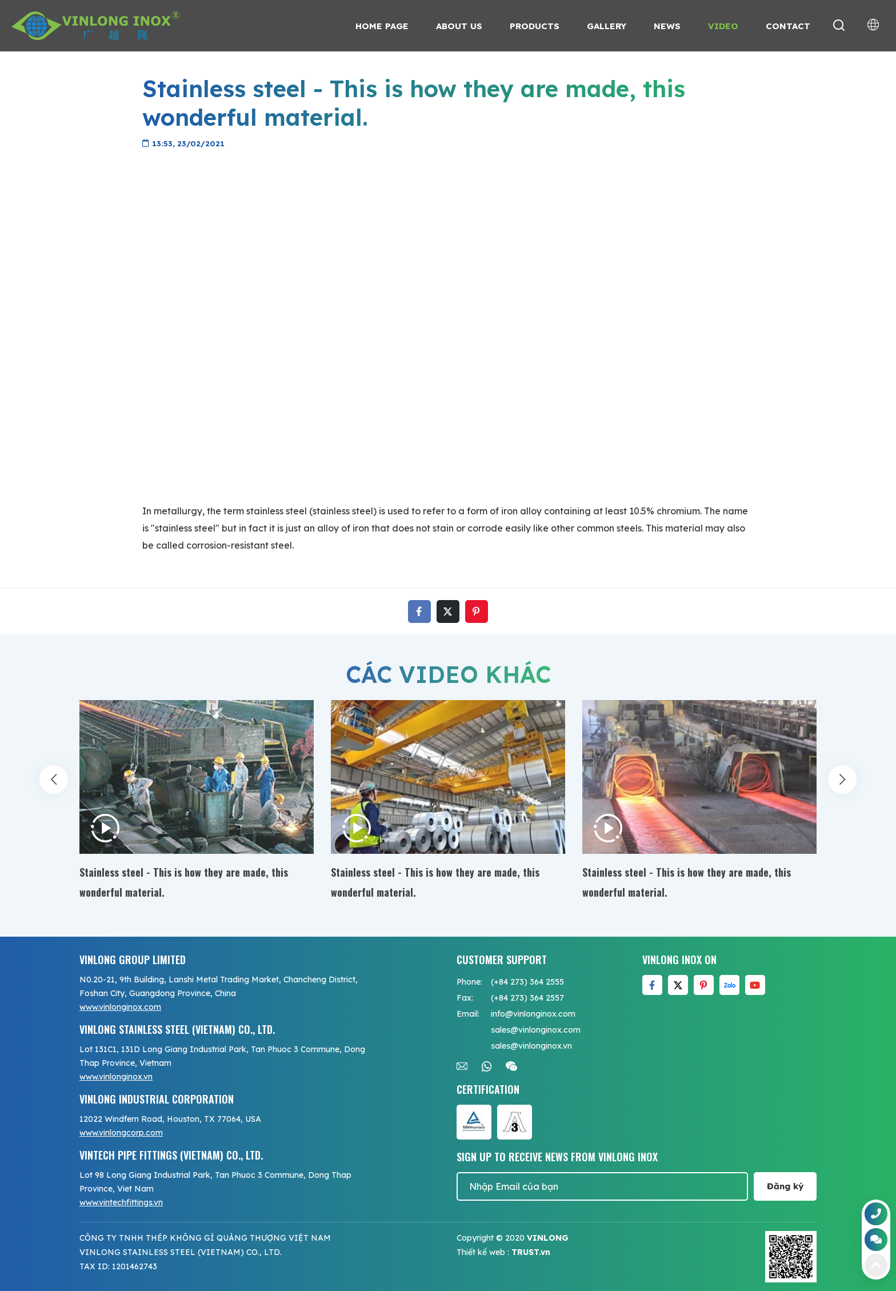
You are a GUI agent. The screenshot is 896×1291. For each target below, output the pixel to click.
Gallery (606, 26)
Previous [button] (53, 789)
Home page (382, 26)
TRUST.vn (530, 1252)
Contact (788, 26)
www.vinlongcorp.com (121, 1133)
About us (459, 26)
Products (534, 26)
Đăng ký (785, 1186)
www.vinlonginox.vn (116, 1077)
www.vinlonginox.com (120, 1007)
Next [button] (842, 789)
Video (723, 26)
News (667, 26)
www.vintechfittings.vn (121, 1202)
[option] (196, 801)
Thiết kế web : (483, 1252)
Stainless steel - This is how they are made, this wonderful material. (183, 882)
